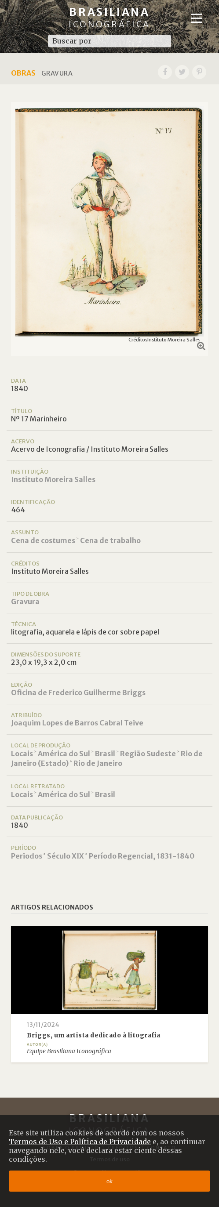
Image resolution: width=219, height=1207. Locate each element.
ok (109, 1181)
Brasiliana (109, 17)
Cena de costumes (43, 540)
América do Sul (64, 753)
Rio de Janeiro (97, 763)
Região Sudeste (148, 753)
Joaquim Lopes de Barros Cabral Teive (77, 722)
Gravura (25, 601)
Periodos (26, 856)
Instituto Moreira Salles (53, 479)
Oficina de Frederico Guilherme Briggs (78, 692)
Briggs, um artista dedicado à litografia (94, 1035)
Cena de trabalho (110, 540)
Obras (23, 73)
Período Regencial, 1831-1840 (141, 856)
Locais (22, 753)
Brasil (105, 753)
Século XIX (65, 856)
